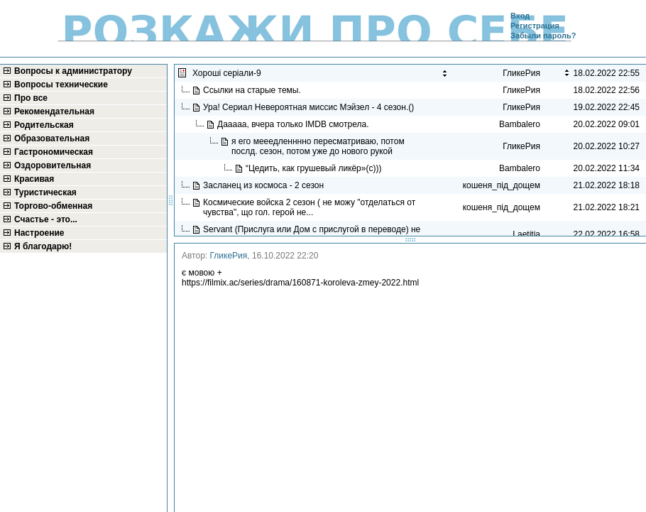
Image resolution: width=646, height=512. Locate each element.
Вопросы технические (61, 84)
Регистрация (534, 25)
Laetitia (526, 234)
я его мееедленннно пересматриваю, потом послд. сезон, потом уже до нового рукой (318, 146)
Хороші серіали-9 (227, 73)
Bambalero (519, 124)
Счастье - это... (45, 219)
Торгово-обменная (53, 206)
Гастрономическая (53, 152)
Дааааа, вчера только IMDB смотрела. (295, 124)
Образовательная (51, 138)
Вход (520, 15)
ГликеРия (229, 256)
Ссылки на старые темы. (253, 90)
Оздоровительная (52, 165)
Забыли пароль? (543, 35)
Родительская (44, 125)
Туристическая (45, 192)
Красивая (34, 179)
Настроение (39, 233)
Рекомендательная (54, 111)
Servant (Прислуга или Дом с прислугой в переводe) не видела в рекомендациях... (311, 234)
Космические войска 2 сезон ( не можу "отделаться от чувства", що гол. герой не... (309, 207)
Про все (31, 98)
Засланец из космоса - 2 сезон (264, 185)
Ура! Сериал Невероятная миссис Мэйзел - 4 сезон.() (310, 107)
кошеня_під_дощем (501, 185)
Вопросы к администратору (73, 71)
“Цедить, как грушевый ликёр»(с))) (315, 168)
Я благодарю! (43, 246)
